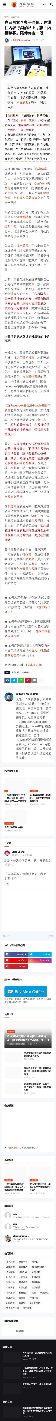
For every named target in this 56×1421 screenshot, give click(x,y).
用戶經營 (23, 1282)
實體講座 (25, 217)
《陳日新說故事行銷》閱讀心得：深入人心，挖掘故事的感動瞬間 (14, 1187)
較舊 (51, 936)
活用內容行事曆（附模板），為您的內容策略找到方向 (40, 798)
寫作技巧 (23, 1267)
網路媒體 (44, 1292)
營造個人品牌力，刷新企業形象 (37, 1384)
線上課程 (10, 1297)
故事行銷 (36, 1272)
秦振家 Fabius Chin (27, 693)
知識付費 (23, 1287)
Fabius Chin (34, 665)
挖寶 (28, 554)
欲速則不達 (14, 496)
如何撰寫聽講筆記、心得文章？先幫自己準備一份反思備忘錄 (37, 1087)
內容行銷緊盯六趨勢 (13, 827)
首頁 (6, 17)
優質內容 (28, 569)
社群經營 (10, 1292)
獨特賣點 (34, 376)
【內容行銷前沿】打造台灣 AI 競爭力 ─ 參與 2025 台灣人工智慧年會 (15, 798)
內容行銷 (15, 17)
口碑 (22, 357)
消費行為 (10, 1282)
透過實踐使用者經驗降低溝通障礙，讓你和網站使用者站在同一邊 (37, 1411)
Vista (43, 183)
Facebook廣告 (19, 405)
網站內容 (28, 303)
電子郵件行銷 (12, 1308)
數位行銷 (10, 1277)
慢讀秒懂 (13, 1147)
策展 (34, 1292)
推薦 (31, 357)
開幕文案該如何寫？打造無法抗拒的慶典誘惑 (37, 1054)
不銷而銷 (28, 559)
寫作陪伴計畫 (38, 1267)
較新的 (6, 936)
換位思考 (23, 1272)
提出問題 (22, 246)
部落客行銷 (35, 1303)
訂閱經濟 (10, 1303)
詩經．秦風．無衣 (23, 120)
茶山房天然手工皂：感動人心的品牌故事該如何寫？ (40, 1187)
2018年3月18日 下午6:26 (22, 855)
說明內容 (10, 226)
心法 (43, 535)
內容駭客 (22, 102)
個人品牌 (10, 1262)
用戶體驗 (36, 1282)
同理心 (35, 1262)
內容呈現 (37, 520)
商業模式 (10, 1267)
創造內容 (13, 506)
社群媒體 (36, 1287)
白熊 (10, 115)
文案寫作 (19, 198)
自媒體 (22, 1297)
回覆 (6, 883)
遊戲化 (22, 1303)
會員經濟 (36, 1277)
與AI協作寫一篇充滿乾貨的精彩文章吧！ (37, 1354)
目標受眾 (10, 1287)
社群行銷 (23, 1292)
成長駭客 (10, 1272)
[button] (4, 4)
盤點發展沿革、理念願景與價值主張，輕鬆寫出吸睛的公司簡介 (37, 1071)
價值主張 (23, 1262)
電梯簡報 (27, 1308)
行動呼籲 (34, 1297)
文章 (31, 284)
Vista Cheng (18, 851)
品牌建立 (34, 198)
